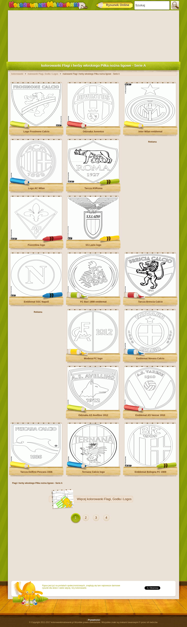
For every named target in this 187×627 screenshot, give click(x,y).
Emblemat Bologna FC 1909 (150, 472)
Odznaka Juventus (93, 131)
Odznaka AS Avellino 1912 (93, 415)
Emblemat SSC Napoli (36, 301)
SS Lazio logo (93, 245)
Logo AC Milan (36, 188)
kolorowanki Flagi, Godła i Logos (109, 499)
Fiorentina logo (36, 245)
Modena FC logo (93, 358)
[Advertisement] (93, 35)
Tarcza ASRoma (93, 188)
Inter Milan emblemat (150, 131)
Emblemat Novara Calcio (150, 358)
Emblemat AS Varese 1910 (150, 415)
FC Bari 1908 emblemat (93, 301)
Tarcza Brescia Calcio (150, 301)
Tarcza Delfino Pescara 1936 (36, 472)
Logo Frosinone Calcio (36, 131)
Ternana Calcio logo (93, 472)
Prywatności (94, 620)
